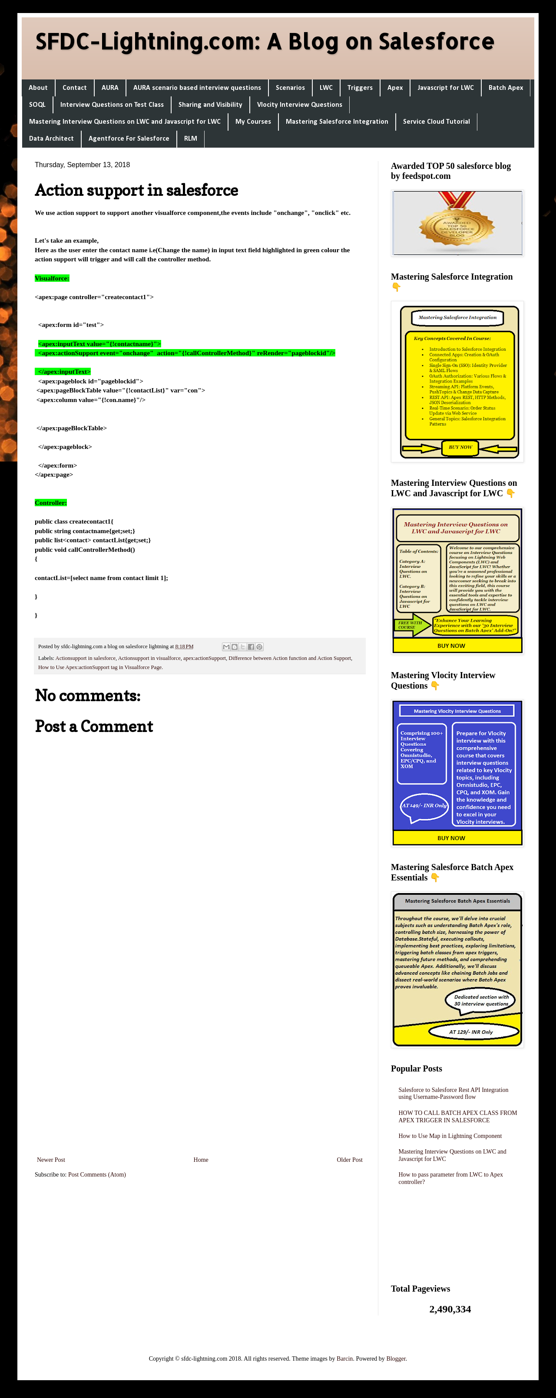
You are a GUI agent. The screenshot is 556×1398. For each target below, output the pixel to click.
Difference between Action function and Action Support (289, 658)
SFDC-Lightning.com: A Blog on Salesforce (265, 41)
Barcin (345, 1358)
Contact (75, 88)
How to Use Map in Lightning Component (450, 1136)
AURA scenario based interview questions (197, 88)
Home (201, 1160)
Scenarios (290, 88)
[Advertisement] (200, 1039)
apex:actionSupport (204, 658)
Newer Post (51, 1160)
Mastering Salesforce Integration (337, 122)
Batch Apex (506, 88)
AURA (110, 88)
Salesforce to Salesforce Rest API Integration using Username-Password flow (454, 1094)
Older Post (350, 1160)
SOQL (37, 105)
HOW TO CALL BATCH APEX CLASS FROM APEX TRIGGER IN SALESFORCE (458, 1117)
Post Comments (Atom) (97, 1174)
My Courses (253, 122)
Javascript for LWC (445, 88)
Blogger (395, 1358)
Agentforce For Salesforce (129, 138)
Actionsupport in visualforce (149, 658)
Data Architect (51, 138)
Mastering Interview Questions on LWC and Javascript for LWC (125, 122)
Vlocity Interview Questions (299, 105)
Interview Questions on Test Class (112, 105)
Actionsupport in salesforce (86, 658)
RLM (190, 138)
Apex (395, 88)
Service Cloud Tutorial (436, 122)
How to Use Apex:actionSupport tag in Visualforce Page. (100, 667)
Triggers (360, 88)
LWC (326, 88)
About (38, 88)
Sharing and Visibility (210, 105)
